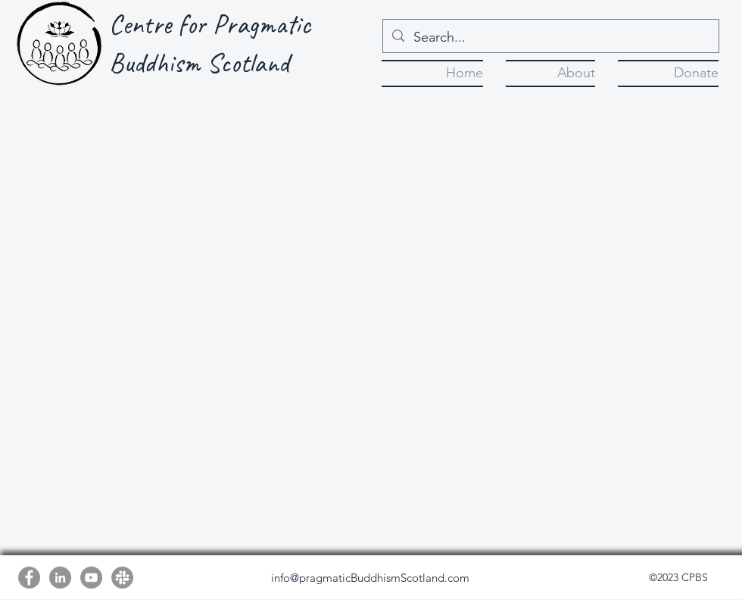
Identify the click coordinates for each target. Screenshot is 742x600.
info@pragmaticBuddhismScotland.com (370, 577)
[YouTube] (91, 578)
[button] (550, 71)
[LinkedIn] (60, 578)
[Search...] (550, 38)
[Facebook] (29, 578)
